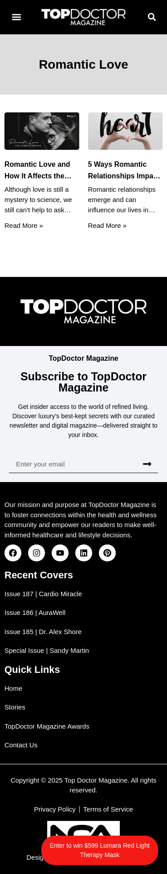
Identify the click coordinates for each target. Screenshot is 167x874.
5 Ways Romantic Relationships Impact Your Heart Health (124, 175)
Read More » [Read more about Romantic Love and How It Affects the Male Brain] (23, 225)
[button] (16, 17)
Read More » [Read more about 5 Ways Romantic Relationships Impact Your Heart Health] (107, 225)
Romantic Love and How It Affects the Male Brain (37, 175)
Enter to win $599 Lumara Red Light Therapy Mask (100, 850)
